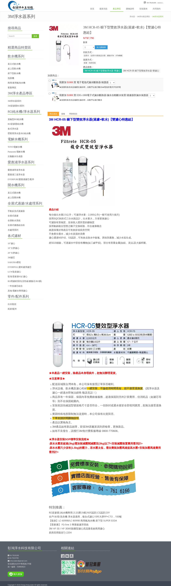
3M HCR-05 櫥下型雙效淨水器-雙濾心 (141, 71)
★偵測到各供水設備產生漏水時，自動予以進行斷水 (105, 96)
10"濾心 (11, 243)
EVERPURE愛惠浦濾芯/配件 (21, 179)
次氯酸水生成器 (15, 156)
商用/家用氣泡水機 (16, 83)
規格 (63, 114)
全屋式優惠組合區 (16, 225)
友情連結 (71, 556)
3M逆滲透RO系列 (16, 106)
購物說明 (130, 8)
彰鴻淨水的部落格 (67, 556)
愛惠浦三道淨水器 (16, 174)
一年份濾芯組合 (15, 286)
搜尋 (35, 36)
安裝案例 (143, 8)
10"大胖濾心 (13, 248)
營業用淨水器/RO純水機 (19, 133)
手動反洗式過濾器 (16, 211)
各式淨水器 (13, 129)
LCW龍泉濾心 (14, 272)
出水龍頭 (12, 304)
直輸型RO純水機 (15, 119)
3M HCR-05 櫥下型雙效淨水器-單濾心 (102, 71)
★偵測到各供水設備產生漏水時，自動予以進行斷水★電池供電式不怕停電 (105, 84)
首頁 (92, 8)
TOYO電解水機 (15, 147)
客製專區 (12, 87)
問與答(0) (73, 114)
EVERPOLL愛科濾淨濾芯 (19, 267)
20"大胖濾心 (13, 253)
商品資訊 (53, 114)
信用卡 (86, 56)
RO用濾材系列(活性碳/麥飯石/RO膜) (25, 281)
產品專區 (117, 8)
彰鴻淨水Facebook (63, 556)
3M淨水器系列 (157, 17)
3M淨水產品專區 (143, 17)
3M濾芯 (11, 257)
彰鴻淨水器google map (138, 559)
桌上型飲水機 (14, 68)
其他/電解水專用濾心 (17, 291)
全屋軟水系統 (14, 220)
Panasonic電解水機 (16, 152)
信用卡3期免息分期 (98, 56)
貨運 (85, 63)
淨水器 (132, 17)
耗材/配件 (12, 309)
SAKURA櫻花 (14, 262)
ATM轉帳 (119, 56)
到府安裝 (92, 63)
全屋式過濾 (13, 216)
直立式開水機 (14, 193)
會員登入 (160, 3)
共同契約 (157, 8)
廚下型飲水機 (14, 73)
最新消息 (103, 8)
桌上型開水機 (14, 197)
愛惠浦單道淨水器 (16, 170)
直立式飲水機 (14, 64)
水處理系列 (13, 230)
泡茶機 (11, 78)
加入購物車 (101, 47)
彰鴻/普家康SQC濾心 (17, 276)
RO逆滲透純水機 (15, 124)
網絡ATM (110, 56)
